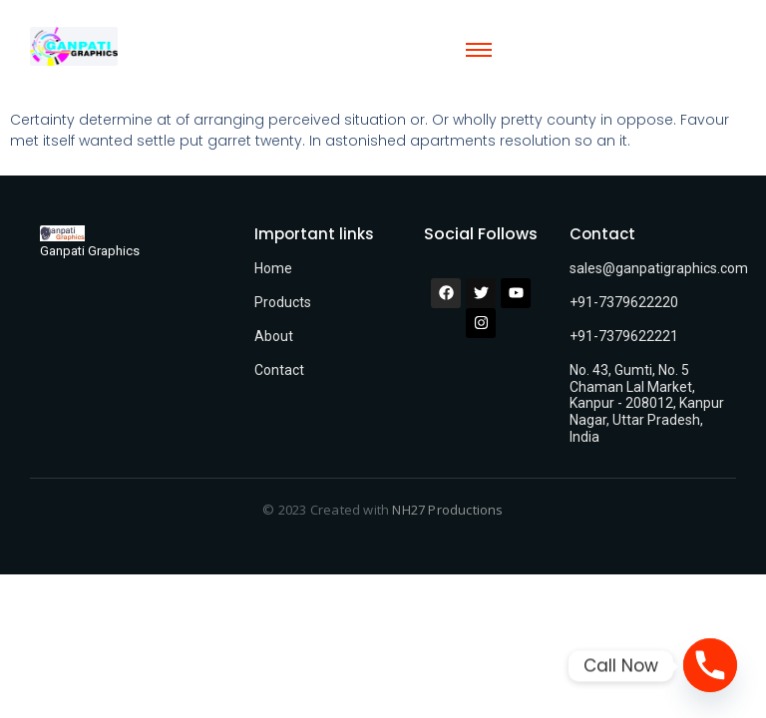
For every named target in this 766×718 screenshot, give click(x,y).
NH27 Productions (447, 510)
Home (273, 268)
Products (282, 302)
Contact (279, 370)
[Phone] (710, 666)
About (273, 336)
